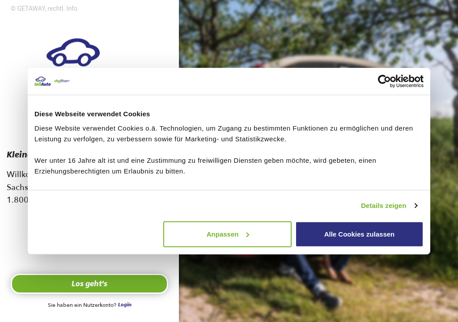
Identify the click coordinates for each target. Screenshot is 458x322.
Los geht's (89, 284)
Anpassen (228, 233)
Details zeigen (383, 205)
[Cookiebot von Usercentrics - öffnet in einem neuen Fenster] (384, 81)
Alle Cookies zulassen (359, 233)
